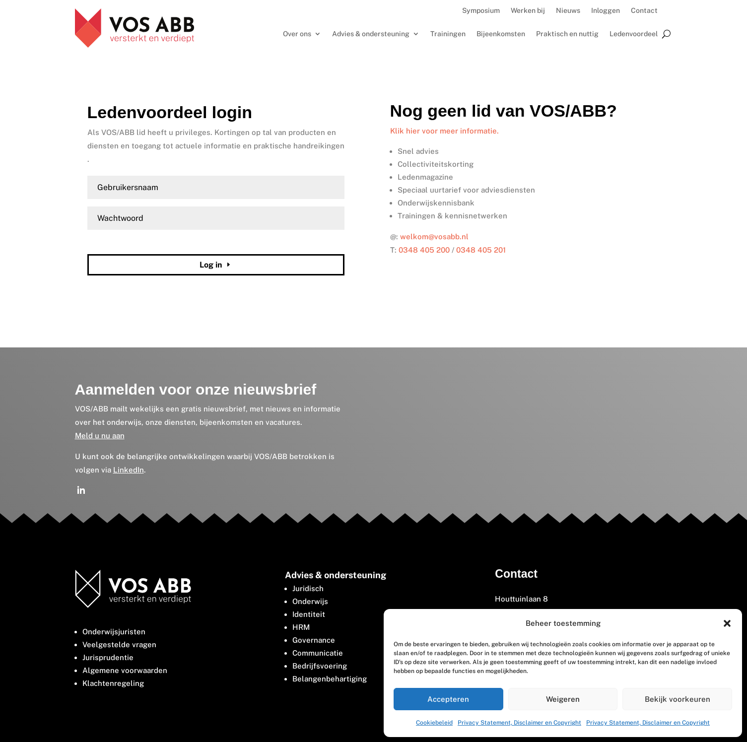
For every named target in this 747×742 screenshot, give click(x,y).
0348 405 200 (424, 250)
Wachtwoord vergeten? (119, 241)
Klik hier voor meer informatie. (444, 131)
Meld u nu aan (100, 435)
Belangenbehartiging (329, 679)
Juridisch (308, 588)
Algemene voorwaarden (124, 670)
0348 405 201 (481, 250)
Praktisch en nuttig (567, 34)
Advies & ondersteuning (370, 34)
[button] (727, 623)
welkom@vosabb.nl (434, 236)
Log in (211, 265)
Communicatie (317, 653)
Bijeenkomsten (500, 34)
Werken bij (528, 10)
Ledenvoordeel (634, 34)
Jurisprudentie (108, 657)
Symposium (481, 10)
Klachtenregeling (113, 683)
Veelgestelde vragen (119, 644)
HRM (301, 627)
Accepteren (448, 699)
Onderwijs (310, 601)
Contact (644, 10)
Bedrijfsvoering (319, 666)
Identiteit (308, 614)
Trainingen (448, 34)
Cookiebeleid (434, 722)
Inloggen (605, 10)
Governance (313, 640)
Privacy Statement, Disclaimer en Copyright (519, 722)
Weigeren (563, 699)
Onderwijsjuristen (113, 631)
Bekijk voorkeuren (677, 699)
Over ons (297, 34)
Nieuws (568, 10)
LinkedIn (128, 470)
